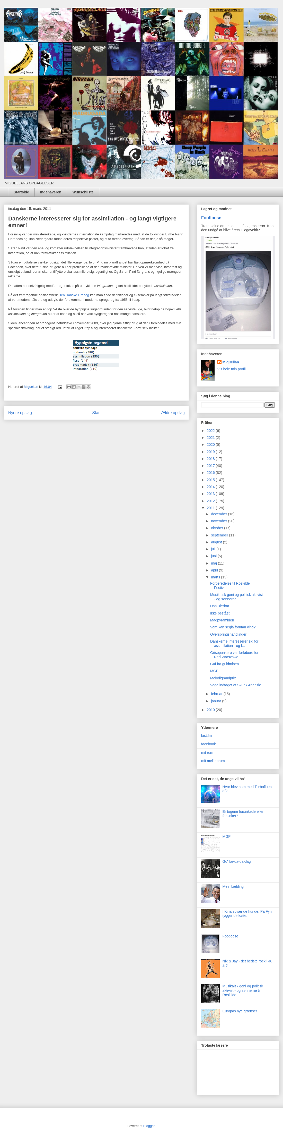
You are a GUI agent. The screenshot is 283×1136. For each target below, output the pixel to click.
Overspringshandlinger (228, 634)
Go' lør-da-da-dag (237, 861)
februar (217, 694)
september (220, 535)
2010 (211, 710)
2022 (211, 431)
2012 (211, 501)
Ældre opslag (173, 413)
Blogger (149, 1126)
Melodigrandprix (223, 678)
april (215, 570)
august (217, 542)
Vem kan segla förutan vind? (233, 627)
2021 (211, 437)
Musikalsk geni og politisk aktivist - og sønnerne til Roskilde (243, 990)
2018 (211, 459)
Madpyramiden (222, 620)
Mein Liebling (233, 886)
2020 (211, 444)
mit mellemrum (213, 761)
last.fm (206, 735)
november (219, 521)
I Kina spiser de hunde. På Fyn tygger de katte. (247, 913)
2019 (211, 452)
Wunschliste (82, 192)
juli (213, 549)
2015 (211, 480)
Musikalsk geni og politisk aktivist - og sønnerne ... (236, 597)
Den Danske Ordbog (74, 295)
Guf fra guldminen (224, 664)
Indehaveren (50, 192)
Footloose (211, 217)
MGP (214, 671)
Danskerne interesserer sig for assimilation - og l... (234, 643)
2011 (211, 508)
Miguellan (231, 362)
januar (216, 701)
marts (216, 577)
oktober (217, 528)
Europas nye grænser (240, 1011)
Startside (21, 192)
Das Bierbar (219, 606)
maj (214, 563)
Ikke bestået (220, 613)
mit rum (207, 752)
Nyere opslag (20, 413)
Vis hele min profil (231, 369)
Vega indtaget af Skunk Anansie (235, 685)
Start (96, 413)
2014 (211, 487)
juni (214, 556)
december (219, 514)
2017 (211, 466)
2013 (211, 494)
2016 (211, 473)
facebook (208, 744)
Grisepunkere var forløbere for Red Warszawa (234, 655)
